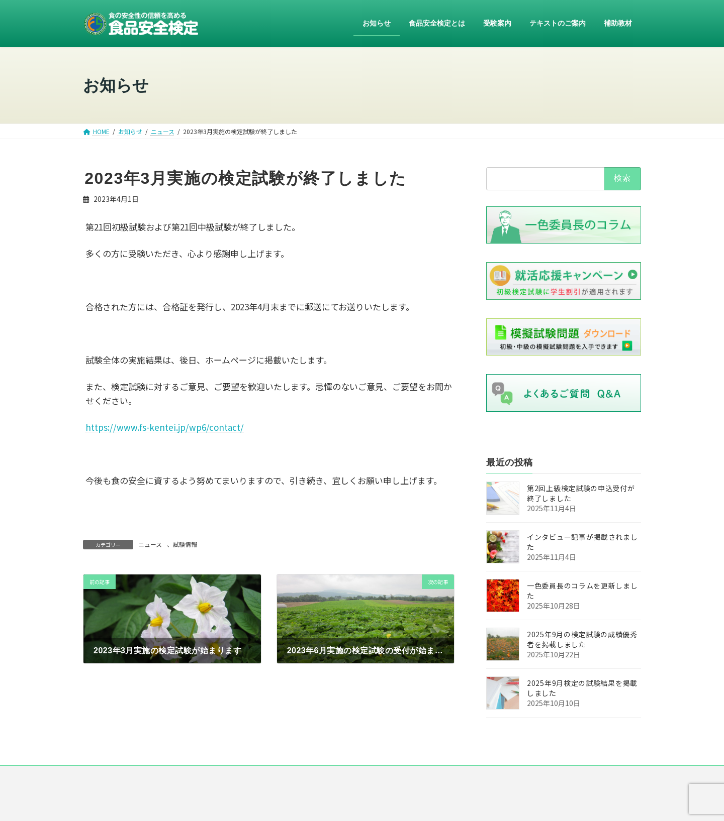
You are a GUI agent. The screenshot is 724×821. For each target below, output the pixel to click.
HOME (206, 777)
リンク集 (433, 777)
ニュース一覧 (252, 777)
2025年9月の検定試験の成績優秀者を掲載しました (582, 640)
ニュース (150, 544)
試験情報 (185, 544)
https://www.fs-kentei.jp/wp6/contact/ (164, 427)
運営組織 (303, 777)
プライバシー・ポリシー (368, 777)
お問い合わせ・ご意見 (496, 777)
